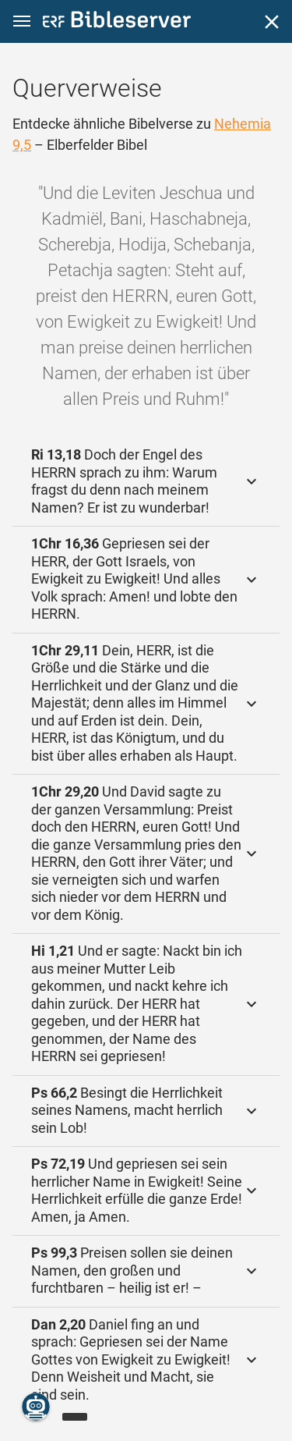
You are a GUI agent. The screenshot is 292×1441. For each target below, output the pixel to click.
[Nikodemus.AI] (36, 1407)
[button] (21, 21)
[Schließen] (271, 21)
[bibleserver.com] (117, 22)
